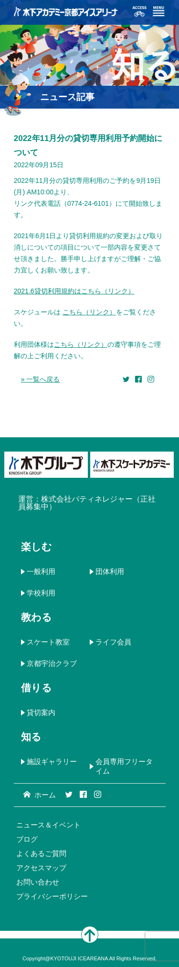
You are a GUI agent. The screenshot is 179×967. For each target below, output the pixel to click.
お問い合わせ (37, 882)
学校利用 (41, 593)
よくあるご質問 (41, 853)
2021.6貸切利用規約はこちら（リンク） (74, 291)
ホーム (39, 795)
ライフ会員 (113, 642)
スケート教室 (48, 642)
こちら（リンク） (89, 312)
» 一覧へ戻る (40, 379)
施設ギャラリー (52, 761)
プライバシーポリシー (52, 896)
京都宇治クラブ (52, 663)
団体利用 (109, 571)
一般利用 (41, 571)
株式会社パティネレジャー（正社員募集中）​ (87, 503)
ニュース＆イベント (48, 825)
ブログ (27, 839)
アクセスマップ (41, 868)
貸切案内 (41, 712)
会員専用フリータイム (124, 766)
